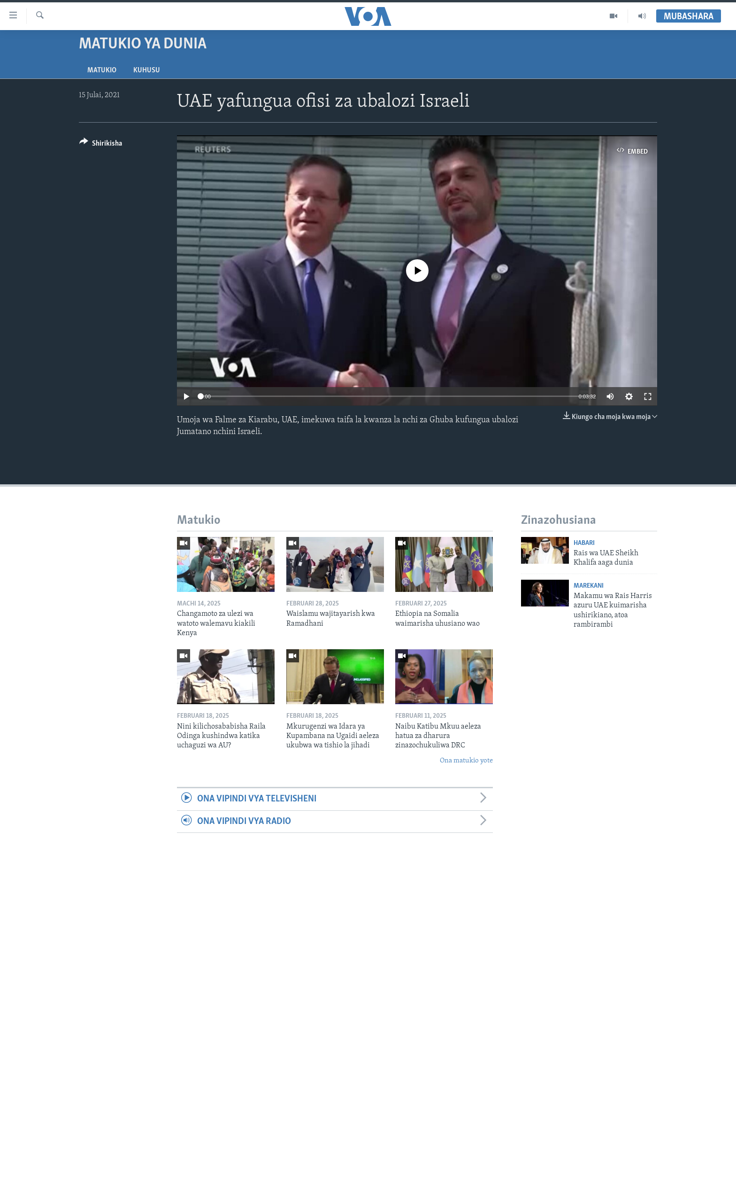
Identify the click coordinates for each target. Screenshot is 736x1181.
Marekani (589, 586)
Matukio (101, 70)
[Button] (100, 145)
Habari (584, 543)
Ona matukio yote (466, 760)
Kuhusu (146, 70)
